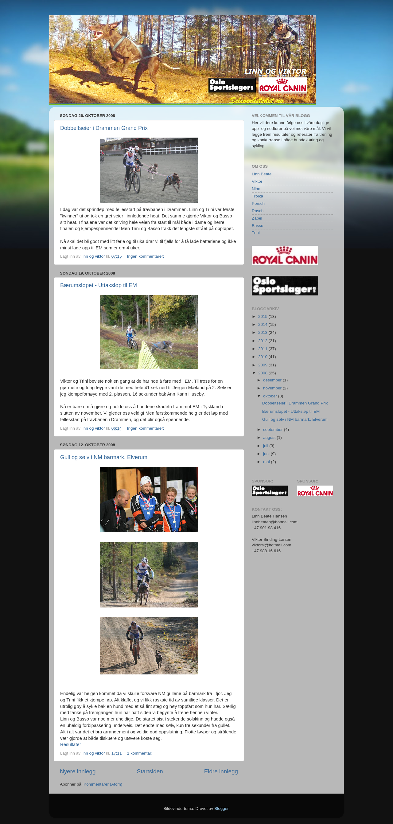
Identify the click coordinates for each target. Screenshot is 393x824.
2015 (263, 316)
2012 (263, 340)
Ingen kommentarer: (146, 256)
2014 (263, 324)
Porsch (258, 203)
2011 (263, 348)
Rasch (257, 211)
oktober (270, 396)
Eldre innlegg (221, 771)
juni (267, 453)
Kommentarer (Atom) (103, 784)
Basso (257, 225)
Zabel (257, 218)
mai (267, 461)
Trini (256, 232)
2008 (263, 373)
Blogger (221, 808)
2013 (263, 332)
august (270, 437)
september (273, 429)
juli (266, 445)
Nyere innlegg (78, 771)
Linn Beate (262, 174)
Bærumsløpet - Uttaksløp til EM (98, 285)
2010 (263, 356)
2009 (263, 365)
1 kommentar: (140, 753)
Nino (256, 188)
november (273, 388)
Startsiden (150, 771)
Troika (257, 196)
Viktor (257, 181)
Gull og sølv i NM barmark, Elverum (103, 457)
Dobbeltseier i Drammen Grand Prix (104, 128)
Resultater (70, 744)
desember (273, 380)
